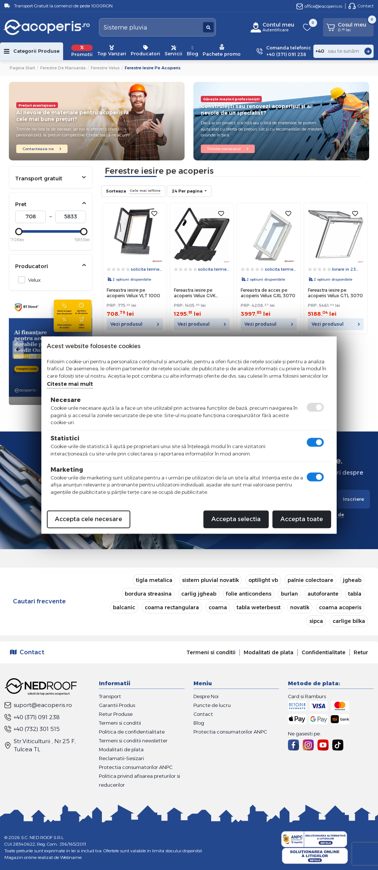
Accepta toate (302, 519)
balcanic (124, 607)
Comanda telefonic (288, 51)
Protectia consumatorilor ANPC (135, 767)
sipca (316, 621)
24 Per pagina (187, 191)
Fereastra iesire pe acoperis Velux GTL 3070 (335, 293)
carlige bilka (349, 621)
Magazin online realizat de (43, 857)
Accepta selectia (236, 519)
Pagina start (22, 67)
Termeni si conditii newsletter (133, 741)
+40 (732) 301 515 (32, 728)
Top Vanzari (111, 50)
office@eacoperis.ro (319, 6)
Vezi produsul (134, 324)
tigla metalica (154, 580)
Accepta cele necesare (88, 519)
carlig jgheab (198, 593)
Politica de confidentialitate (132, 732)
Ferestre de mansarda (63, 67)
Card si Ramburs (307, 696)
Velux (32, 279)
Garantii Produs (117, 705)
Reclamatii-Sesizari (121, 758)
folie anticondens (248, 593)
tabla (354, 593)
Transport (110, 696)
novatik (299, 607)
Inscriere (353, 499)
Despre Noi (206, 696)
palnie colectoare (310, 580)
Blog (192, 50)
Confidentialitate (324, 652)
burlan (289, 593)
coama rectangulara (172, 607)
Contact (361, 6)
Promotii (82, 51)
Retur (361, 652)
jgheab (352, 580)
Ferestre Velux (105, 67)
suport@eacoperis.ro (38, 704)
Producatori (145, 50)
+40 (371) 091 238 (32, 717)
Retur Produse (116, 714)
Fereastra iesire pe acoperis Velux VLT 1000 (133, 293)
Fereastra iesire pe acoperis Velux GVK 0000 (195, 293)
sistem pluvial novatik (210, 580)
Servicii (173, 50)
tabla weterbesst (259, 607)
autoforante (323, 593)
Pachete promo (222, 50)
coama (218, 607)
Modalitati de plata (268, 652)
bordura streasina (148, 593)
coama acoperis (340, 607)
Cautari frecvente (39, 601)
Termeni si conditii (211, 652)
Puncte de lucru (212, 705)
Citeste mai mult (70, 384)
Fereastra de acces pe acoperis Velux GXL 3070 (268, 293)
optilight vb (263, 580)
